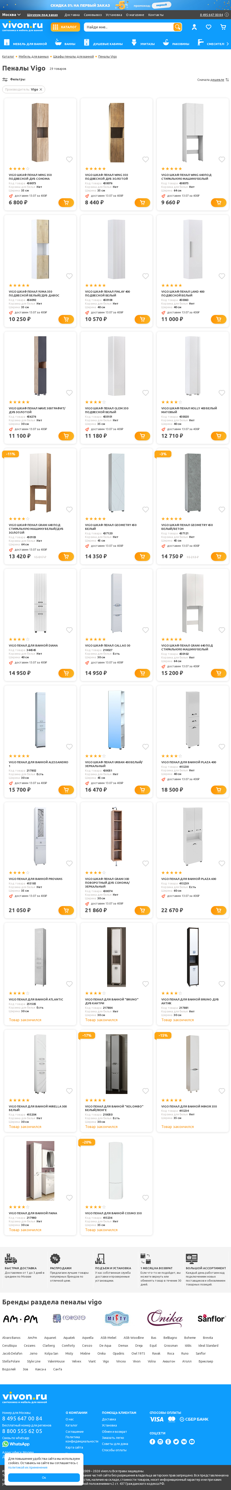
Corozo (87, 1346)
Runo (185, 1354)
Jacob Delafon (12, 1354)
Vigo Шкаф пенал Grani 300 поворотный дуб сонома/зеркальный (107, 882)
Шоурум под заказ (42, 15)
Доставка (72, 15)
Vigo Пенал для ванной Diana (33, 645)
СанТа (57, 1369)
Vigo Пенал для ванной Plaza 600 (188, 878)
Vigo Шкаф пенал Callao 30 (107, 645)
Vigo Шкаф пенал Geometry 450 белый (110, 526)
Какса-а (40, 1369)
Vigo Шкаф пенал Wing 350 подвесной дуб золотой (106, 176)
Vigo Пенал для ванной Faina (33, 1213)
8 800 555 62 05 (22, 1431)
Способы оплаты (114, 1450)
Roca (171, 1354)
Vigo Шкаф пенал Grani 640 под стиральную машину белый (187, 647)
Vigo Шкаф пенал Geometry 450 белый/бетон (187, 526)
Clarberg (49, 1346)
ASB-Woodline (134, 1338)
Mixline (85, 1354)
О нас (70, 1419)
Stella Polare (11, 1361)
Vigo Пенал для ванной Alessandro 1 (38, 764)
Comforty (68, 1346)
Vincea (120, 1361)
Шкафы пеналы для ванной (73, 56)
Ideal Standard (209, 1346)
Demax (123, 1346)
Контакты (156, 15)
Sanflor (201, 1354)
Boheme (190, 1338)
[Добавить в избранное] (69, 159)
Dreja (139, 1346)
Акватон (169, 1361)
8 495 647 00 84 (22, 1418)
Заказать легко (113, 1438)
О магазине (135, 15)
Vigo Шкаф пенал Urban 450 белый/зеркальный (114, 764)
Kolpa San (51, 1354)
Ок (44, 1477)
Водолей (9, 1369)
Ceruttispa (9, 1346)
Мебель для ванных (34, 56)
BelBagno (170, 1338)
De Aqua (105, 1346)
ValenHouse (56, 1361)
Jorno (34, 1354)
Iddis (188, 1346)
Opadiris (118, 1354)
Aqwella (87, 1338)
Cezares (29, 1346)
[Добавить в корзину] (66, 202)
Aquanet (50, 1338)
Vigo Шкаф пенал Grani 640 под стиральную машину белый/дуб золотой (36, 528)
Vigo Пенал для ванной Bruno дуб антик (190, 1001)
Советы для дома (115, 1444)
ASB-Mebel (108, 1338)
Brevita (208, 1338)
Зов (25, 1369)
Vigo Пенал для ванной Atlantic (36, 999)
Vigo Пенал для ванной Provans (35, 878)
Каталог (8, 56)
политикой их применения (27, 1467)
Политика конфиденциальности (82, 1439)
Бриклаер (206, 1361)
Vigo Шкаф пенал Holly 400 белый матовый (189, 410)
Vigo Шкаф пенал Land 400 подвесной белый (182, 293)
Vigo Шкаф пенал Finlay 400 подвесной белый (107, 293)
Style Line (34, 1361)
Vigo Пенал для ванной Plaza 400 (188, 762)
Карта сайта (74, 1447)
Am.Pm (32, 1338)
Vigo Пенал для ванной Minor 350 (188, 1106)
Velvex (76, 1361)
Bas (153, 1338)
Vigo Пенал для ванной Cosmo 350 (113, 1213)
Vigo (106, 1361)
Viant (92, 1361)
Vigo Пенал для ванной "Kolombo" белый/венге (114, 1108)
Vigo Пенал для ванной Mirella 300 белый (38, 1108)
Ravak (156, 1354)
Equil (153, 1346)
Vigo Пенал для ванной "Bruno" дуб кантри (112, 1001)
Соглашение (75, 1431)
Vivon (137, 1361)
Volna (152, 1361)
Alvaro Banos (11, 1338)
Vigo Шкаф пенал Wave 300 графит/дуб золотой (37, 410)
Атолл (187, 1361)
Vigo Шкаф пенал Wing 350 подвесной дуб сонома (30, 176)
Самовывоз (93, 15)
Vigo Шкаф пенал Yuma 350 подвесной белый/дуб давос (34, 293)
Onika (101, 1354)
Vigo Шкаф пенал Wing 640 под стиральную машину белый (186, 176)
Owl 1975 (138, 1354)
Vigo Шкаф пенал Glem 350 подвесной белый (106, 410)
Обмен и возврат (114, 1431)
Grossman (171, 1346)
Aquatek (69, 1338)
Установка (114, 15)
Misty (69, 1354)
